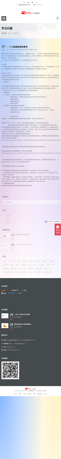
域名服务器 (25, 49)
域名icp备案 (18, 49)
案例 (20, 394)
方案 (34, 394)
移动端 (29, 394)
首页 (9, 33)
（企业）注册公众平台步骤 (22, 314)
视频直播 (39, 394)
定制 (24, 394)
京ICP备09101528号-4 (21, 391)
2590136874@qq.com (13, 350)
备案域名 (31, 49)
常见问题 (15, 33)
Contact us (39, 5)
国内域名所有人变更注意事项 (22, 324)
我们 (45, 394)
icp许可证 (11, 49)
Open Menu (4, 18)
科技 (36, 49)
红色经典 (18, 317)
